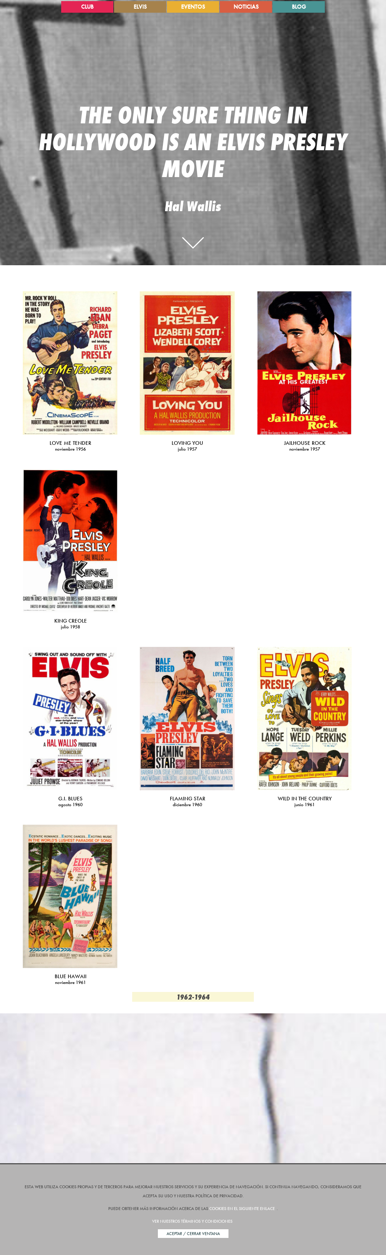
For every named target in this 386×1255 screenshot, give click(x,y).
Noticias (246, 7)
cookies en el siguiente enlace (242, 1208)
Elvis (140, 7)
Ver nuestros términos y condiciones (192, 1221)
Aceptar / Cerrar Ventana (193, 1233)
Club (87, 7)
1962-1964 (193, 997)
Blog (299, 7)
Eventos (193, 7)
